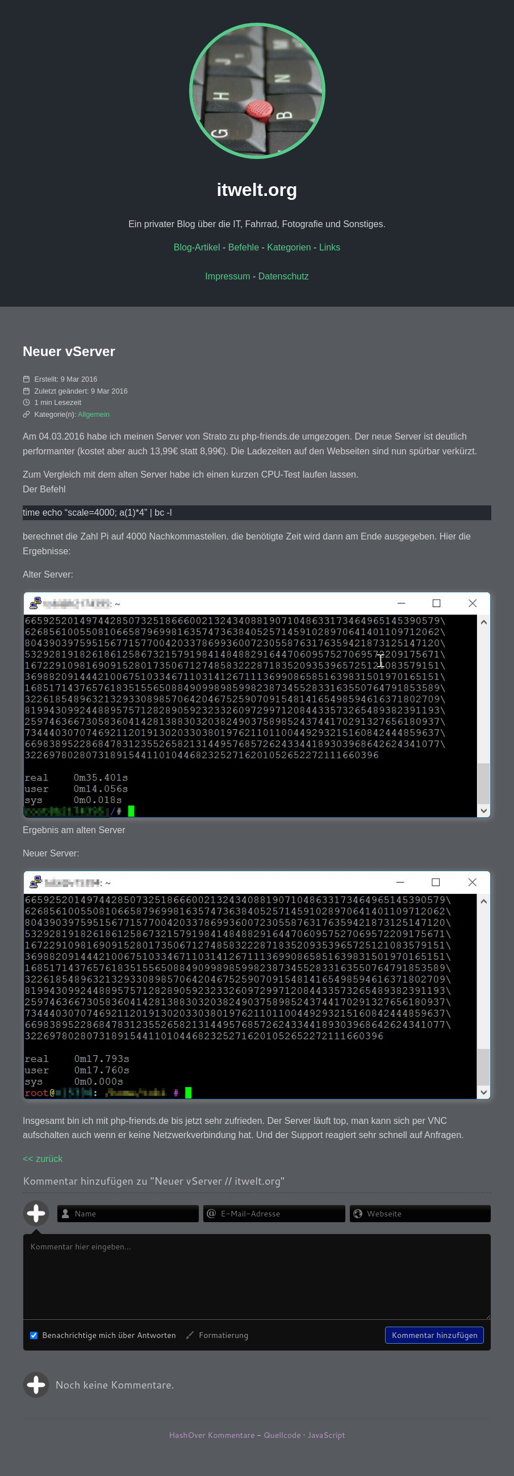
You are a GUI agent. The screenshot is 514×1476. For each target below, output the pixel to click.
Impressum (227, 276)
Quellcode (282, 1435)
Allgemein (94, 414)
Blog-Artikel (197, 247)
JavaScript (326, 1435)
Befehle (243, 247)
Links (329, 247)
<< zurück (42, 1159)
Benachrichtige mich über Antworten (103, 1335)
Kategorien (289, 247)
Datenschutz (283, 276)
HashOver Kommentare (211, 1435)
